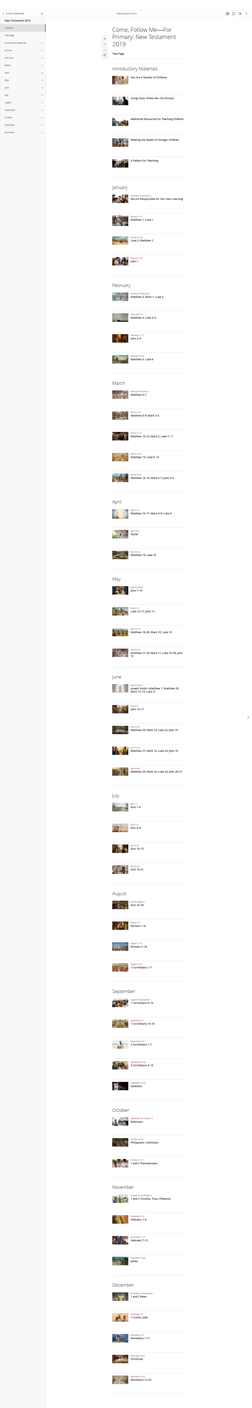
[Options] (246, 14)
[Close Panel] (42, 13)
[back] (3, 13)
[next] (248, 707)
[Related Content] (240, 14)
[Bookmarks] (234, 14)
